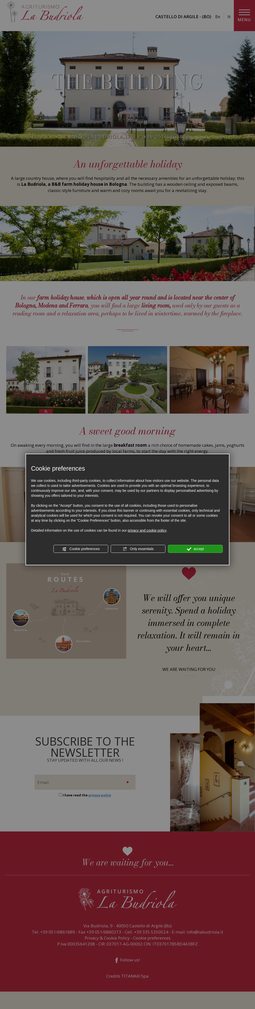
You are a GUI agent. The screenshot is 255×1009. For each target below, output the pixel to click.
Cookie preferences (81, 549)
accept (195, 549)
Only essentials (138, 549)
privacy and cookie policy (147, 530)
